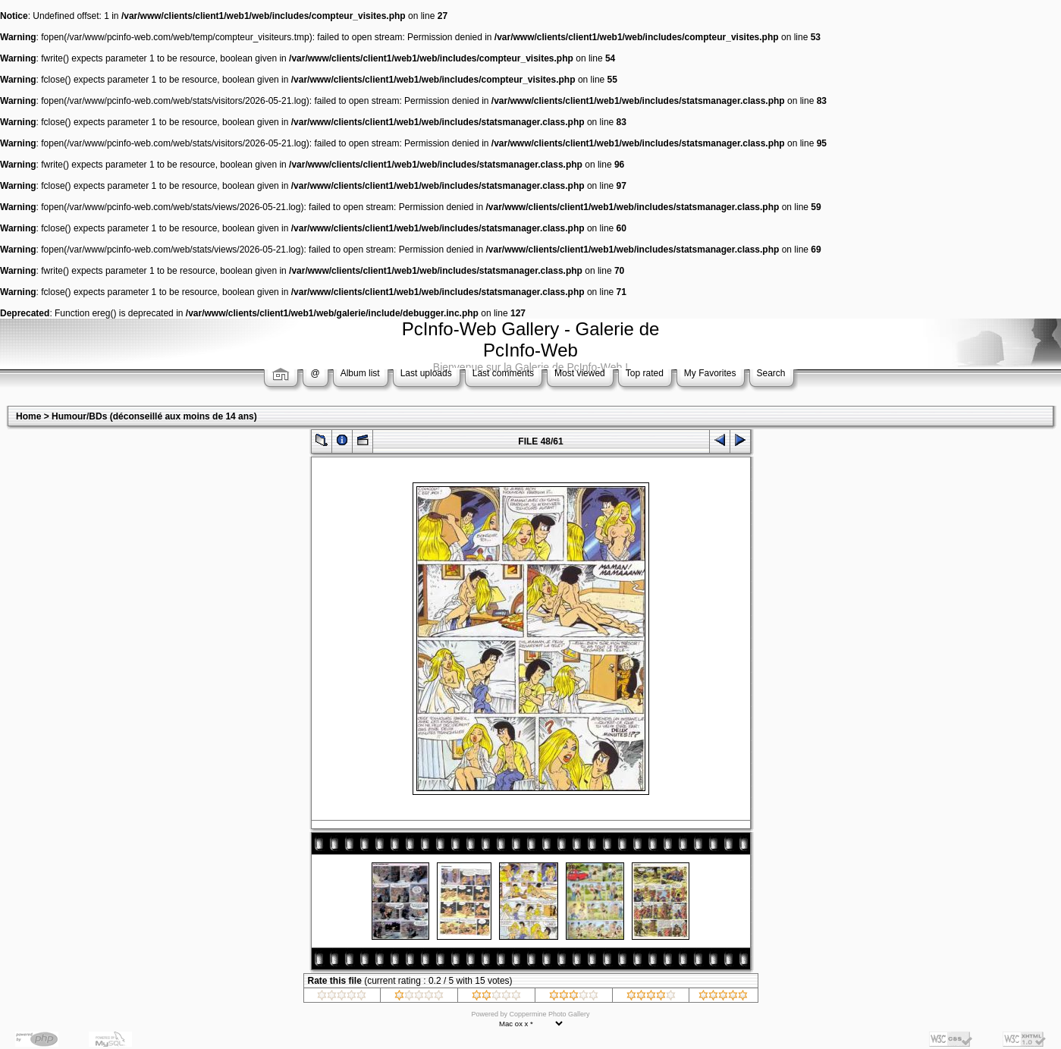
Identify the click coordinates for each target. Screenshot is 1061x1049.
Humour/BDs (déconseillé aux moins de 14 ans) (154, 416)
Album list (360, 373)
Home (28, 416)
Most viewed (579, 373)
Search (771, 373)
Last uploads (426, 373)
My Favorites (710, 373)
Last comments (503, 373)
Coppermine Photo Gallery (549, 1014)
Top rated (645, 373)
